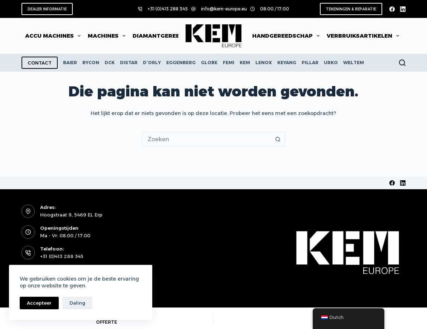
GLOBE (209, 62)
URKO (331, 62)
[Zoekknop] (278, 139)
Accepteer (39, 303)
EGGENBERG (181, 62)
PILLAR (310, 62)
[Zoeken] (402, 62)
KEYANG (286, 62)
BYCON (90, 62)
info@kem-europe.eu (224, 8)
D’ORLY (152, 62)
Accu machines (54, 36)
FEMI (228, 62)
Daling (77, 303)
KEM (245, 62)
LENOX (263, 62)
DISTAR (129, 62)
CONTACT (40, 63)
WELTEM (353, 62)
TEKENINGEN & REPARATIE (351, 9)
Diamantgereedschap (173, 36)
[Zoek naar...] (206, 139)
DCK (110, 62)
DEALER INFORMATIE (47, 9)
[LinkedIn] (403, 9)
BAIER (70, 62)
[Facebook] (392, 9)
